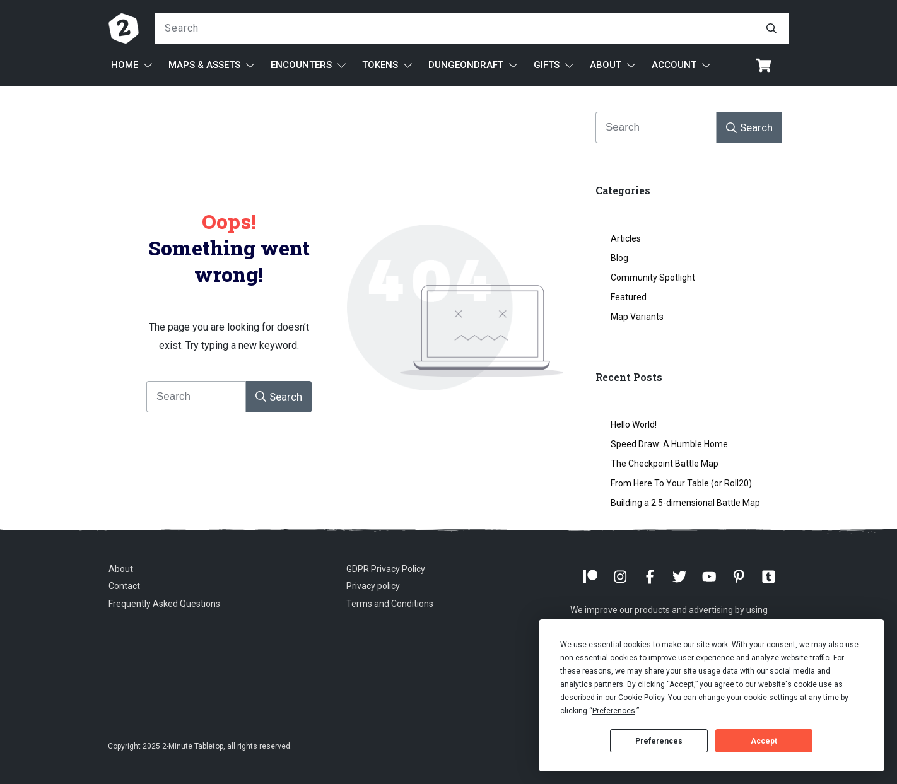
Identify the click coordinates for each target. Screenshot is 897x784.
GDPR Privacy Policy (385, 569)
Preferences (659, 741)
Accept (764, 741)
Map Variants (637, 317)
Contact (124, 586)
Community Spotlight (653, 277)
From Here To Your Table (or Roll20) (681, 483)
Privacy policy (373, 586)
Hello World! (634, 424)
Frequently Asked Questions (164, 604)
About (120, 569)
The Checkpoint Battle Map (664, 464)
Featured (629, 297)
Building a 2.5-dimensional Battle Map (685, 503)
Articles (626, 238)
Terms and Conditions (389, 604)
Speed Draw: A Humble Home (669, 444)
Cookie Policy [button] (641, 697)
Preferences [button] (613, 710)
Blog (619, 258)
